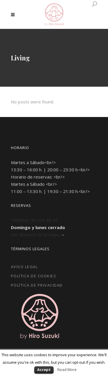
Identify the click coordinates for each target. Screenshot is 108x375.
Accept (44, 369)
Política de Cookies (33, 276)
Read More (67, 369)
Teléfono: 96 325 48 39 (34, 220)
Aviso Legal (24, 266)
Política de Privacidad (37, 285)
